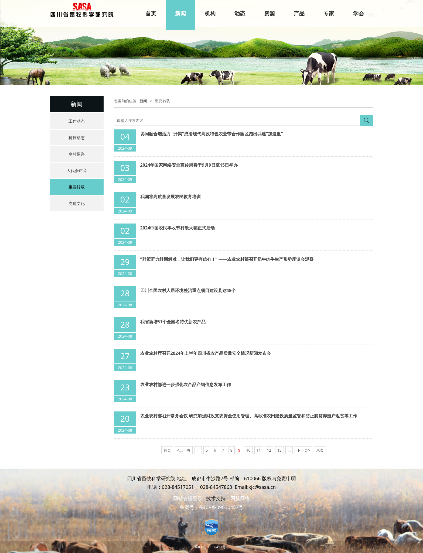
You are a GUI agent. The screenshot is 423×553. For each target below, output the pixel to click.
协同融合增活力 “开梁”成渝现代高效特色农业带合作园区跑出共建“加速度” (211, 134)
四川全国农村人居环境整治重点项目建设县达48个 (188, 290)
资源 (269, 13)
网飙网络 (240, 498)
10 (248, 450)
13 (279, 450)
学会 (358, 13)
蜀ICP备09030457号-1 (211, 547)
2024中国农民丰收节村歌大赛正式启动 (177, 228)
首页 (150, 13)
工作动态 (77, 121)
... (198, 450)
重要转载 (77, 187)
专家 (328, 13)
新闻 (180, 13)
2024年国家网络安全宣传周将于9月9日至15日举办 (189, 165)
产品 (299, 13)
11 (259, 450)
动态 (239, 13)
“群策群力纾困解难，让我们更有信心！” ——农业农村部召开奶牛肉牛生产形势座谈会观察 (227, 259)
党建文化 (77, 203)
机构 (210, 13)
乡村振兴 (77, 154)
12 (269, 450)
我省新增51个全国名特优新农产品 (173, 322)
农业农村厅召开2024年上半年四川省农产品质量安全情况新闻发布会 (205, 353)
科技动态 (77, 137)
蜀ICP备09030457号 (221, 507)
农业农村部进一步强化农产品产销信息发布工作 (185, 384)
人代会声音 (77, 170)
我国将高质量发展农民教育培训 (170, 197)
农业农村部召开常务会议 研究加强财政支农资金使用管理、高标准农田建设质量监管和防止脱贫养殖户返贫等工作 (248, 416)
